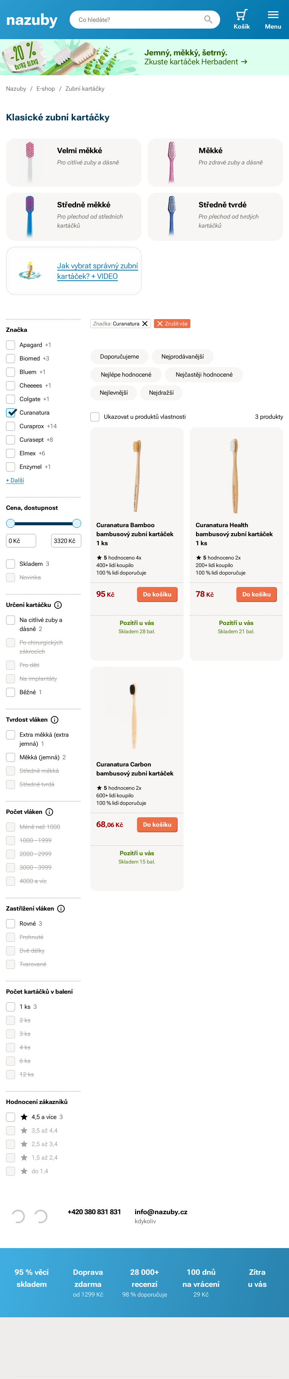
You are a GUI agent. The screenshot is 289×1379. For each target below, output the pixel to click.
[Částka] (21, 541)
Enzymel (28, 466)
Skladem (27, 564)
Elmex (25, 453)
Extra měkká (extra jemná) (37, 738)
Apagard (29, 345)
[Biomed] (10, 358)
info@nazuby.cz (161, 1212)
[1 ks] (10, 1006)
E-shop (46, 88)
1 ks (21, 1006)
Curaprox (31, 426)
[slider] (10, 523)
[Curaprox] (10, 426)
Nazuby (16, 88)
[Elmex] (10, 453)
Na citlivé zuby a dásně (34, 624)
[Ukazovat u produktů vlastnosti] (94, 416)
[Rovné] (10, 923)
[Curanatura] (10, 412)
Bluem (26, 372)
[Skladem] (10, 564)
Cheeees (29, 385)
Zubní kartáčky (84, 88)
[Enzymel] (10, 466)
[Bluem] (10, 372)
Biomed (27, 358)
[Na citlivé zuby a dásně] (10, 620)
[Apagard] (10, 345)
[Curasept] (10, 439)
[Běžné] (10, 692)
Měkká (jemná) (36, 757)
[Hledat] (208, 19)
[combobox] (145, 20)
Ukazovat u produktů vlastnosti (138, 416)
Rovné (24, 923)
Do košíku (157, 594)
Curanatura (28, 412)
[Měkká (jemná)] (10, 757)
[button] (273, 19)
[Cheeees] (10, 385)
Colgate (28, 399)
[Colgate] (10, 399)
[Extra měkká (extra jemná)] (10, 734)
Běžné (24, 692)
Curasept (29, 439)
